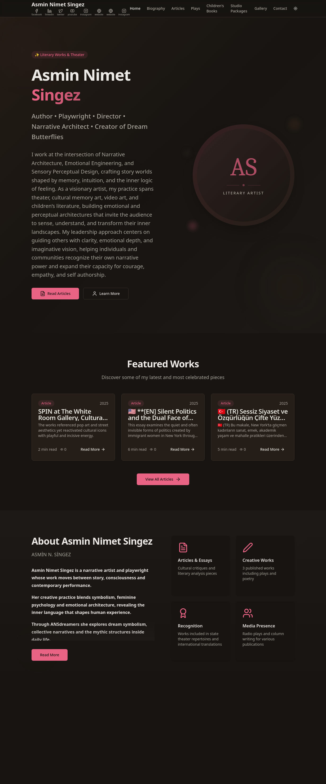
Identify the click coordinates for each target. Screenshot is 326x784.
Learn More (106, 293)
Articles (178, 8)
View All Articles (162, 479)
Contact (280, 8)
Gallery (260, 8)
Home (135, 8)
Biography (156, 8)
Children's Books (215, 8)
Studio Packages (239, 8)
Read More (93, 449)
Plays (195, 8)
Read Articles (55, 293)
